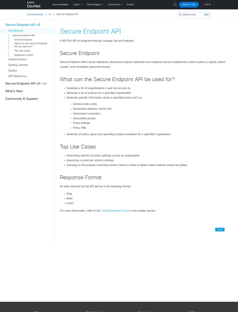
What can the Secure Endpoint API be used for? (30, 45)
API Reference (30, 76)
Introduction (15, 30)
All (50, 14)
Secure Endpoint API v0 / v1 (29, 84)
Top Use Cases (22, 51)
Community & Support (29, 99)
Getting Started (18, 65)
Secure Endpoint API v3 (22, 24)
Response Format (23, 55)
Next (220, 229)
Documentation (35, 14)
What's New (14, 91)
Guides (30, 70)
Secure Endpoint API (24, 35)
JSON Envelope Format (115, 210)
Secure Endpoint (23, 40)
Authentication (17, 59)
